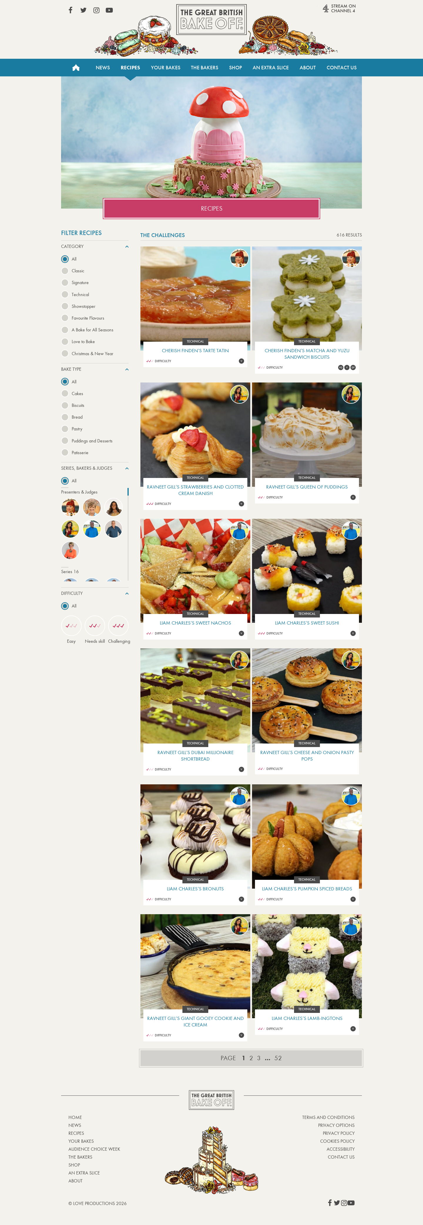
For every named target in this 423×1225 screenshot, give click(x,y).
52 (278, 1058)
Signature (80, 282)
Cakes (77, 393)
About (308, 67)
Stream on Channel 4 (328, 11)
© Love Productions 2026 (97, 1203)
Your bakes (81, 1141)
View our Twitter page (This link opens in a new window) (83, 10)
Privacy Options (336, 1125)
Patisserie (80, 452)
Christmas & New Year (92, 353)
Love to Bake (83, 341)
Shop (235, 67)
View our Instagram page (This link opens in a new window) (96, 10)
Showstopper (83, 306)
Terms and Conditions (328, 1117)
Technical (80, 294)
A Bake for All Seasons (92, 330)
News (103, 67)
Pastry (77, 429)
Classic (78, 270)
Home (75, 67)
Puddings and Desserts (92, 441)
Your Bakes (165, 67)
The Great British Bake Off (211, 19)
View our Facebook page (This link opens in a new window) (70, 10)
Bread (77, 417)
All (74, 259)
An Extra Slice (271, 67)
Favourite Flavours (88, 318)
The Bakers (204, 67)
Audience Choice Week (94, 1149)
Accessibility (341, 1149)
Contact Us (342, 67)
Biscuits (78, 405)
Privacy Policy (339, 1133)
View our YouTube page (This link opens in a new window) (109, 10)
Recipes (130, 67)
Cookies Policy (337, 1141)
